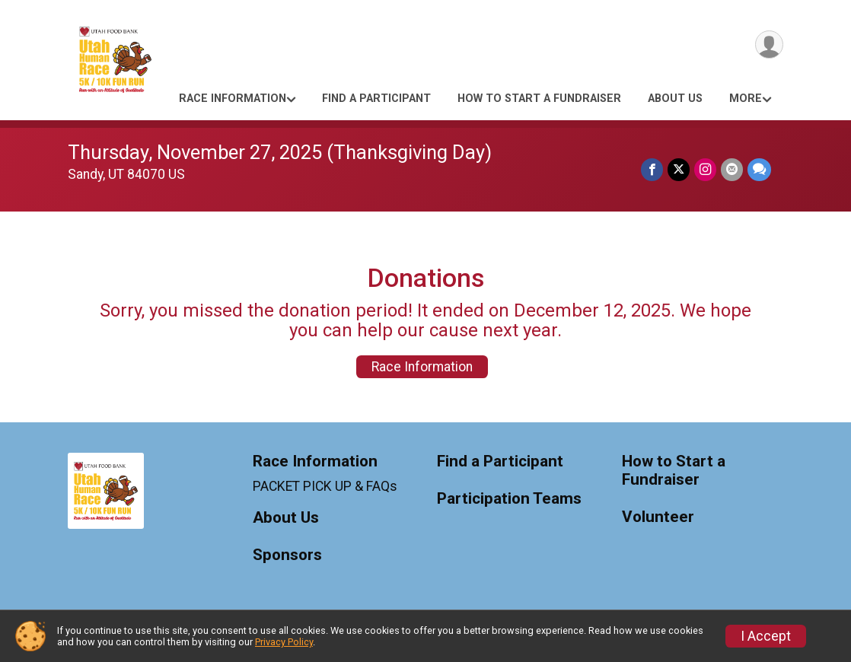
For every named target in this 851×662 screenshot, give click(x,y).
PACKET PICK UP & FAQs (325, 486)
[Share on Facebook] (652, 169)
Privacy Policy (284, 642)
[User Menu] (769, 44)
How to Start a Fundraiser (539, 98)
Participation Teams (509, 499)
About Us (675, 98)
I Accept (766, 636)
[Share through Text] (759, 169)
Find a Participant (376, 98)
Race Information (232, 98)
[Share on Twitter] (679, 169)
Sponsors (287, 555)
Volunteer (658, 517)
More (745, 98)
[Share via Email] (732, 169)
